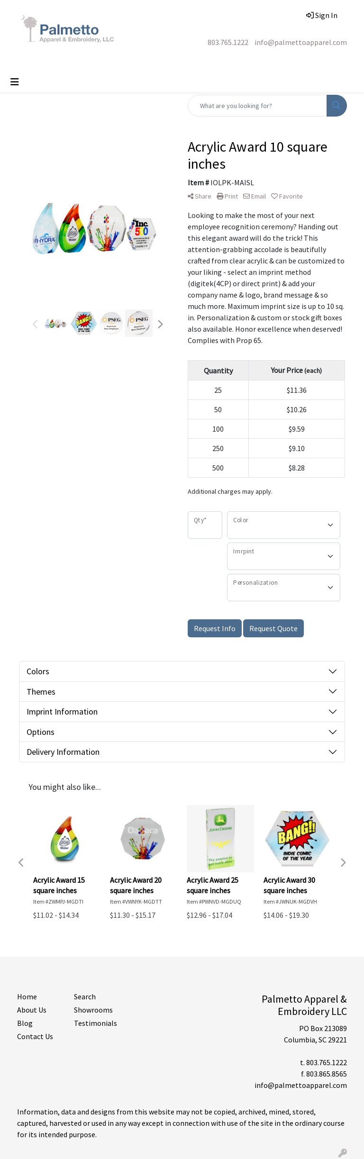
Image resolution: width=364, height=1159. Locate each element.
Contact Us (35, 1036)
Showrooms (93, 1009)
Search (85, 996)
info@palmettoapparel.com (301, 42)
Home (27, 996)
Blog (25, 1023)
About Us (31, 1009)
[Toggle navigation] (15, 82)
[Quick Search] (257, 106)
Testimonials (95, 1023)
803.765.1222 (228, 42)
